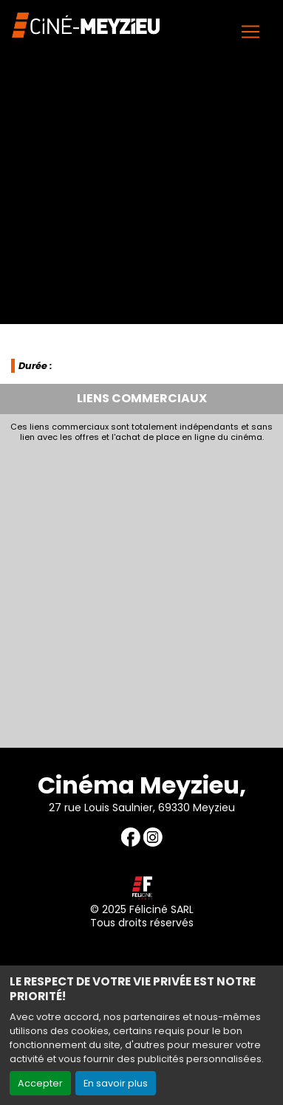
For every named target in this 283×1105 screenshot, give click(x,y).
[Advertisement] (141, 591)
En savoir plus (115, 1083)
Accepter (40, 1083)
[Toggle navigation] (250, 32)
